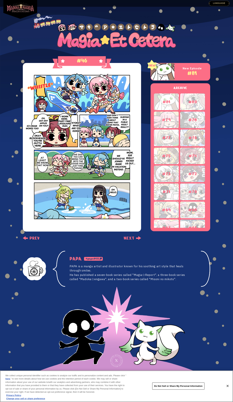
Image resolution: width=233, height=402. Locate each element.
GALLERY (120, 2)
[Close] (227, 386)
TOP (63, 3)
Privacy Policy (13, 395)
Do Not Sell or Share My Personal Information (178, 386)
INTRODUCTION (97, 2)
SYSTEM (138, 1)
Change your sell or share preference (25, 398)
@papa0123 (93, 258)
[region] (116, 386)
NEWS (76, 2)
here (8, 378)
